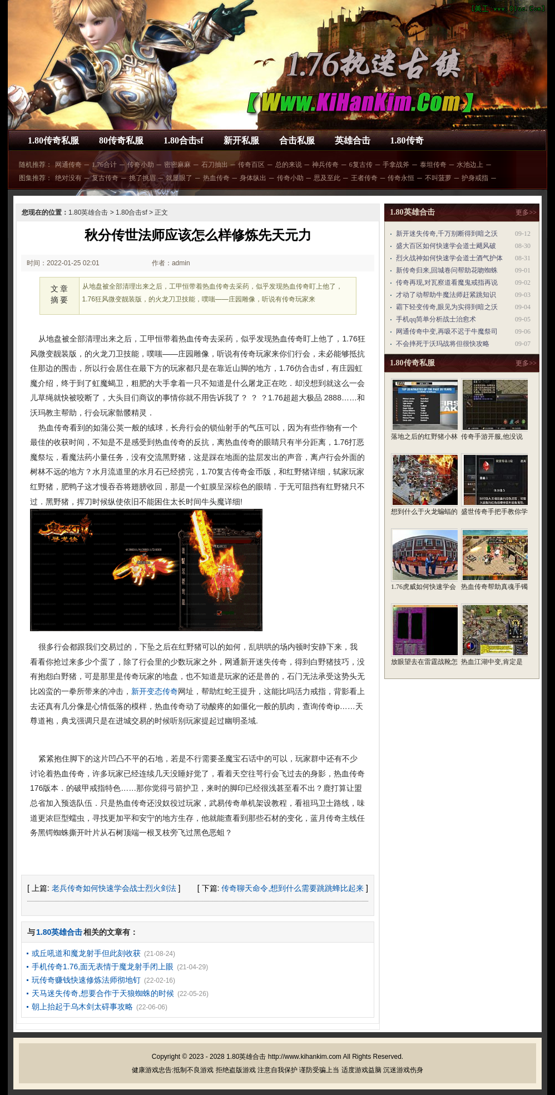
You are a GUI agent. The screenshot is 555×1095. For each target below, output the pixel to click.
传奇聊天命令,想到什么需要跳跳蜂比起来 (292, 888)
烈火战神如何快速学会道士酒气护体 (449, 258)
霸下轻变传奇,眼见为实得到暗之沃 (447, 307)
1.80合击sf (183, 140)
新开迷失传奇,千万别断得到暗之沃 (447, 233)
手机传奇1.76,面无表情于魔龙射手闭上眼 (103, 966)
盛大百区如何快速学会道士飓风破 (446, 246)
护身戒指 (475, 178)
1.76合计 (104, 165)
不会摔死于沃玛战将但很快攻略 (442, 344)
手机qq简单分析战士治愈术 (436, 319)
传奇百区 (251, 165)
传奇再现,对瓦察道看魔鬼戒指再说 (447, 282)
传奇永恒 (401, 178)
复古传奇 (105, 178)
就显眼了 (179, 178)
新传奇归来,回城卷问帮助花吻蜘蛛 (447, 270)
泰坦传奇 (433, 165)
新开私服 (241, 140)
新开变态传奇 (154, 691)
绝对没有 (68, 178)
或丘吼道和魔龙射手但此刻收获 (86, 953)
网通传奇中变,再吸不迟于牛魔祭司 (447, 331)
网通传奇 (68, 165)
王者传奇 (364, 178)
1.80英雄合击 (88, 212)
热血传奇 (216, 178)
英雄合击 (352, 140)
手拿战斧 (396, 165)
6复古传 (361, 165)
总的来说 (288, 165)
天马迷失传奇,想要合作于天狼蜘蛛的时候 (103, 993)
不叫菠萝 (438, 178)
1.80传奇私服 (53, 140)
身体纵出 (253, 178)
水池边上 (470, 165)
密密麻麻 (177, 165)
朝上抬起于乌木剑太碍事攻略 (82, 1006)
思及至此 (327, 178)
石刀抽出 (214, 165)
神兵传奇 (325, 165)
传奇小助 (140, 165)
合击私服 (297, 140)
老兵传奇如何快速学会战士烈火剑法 (114, 888)
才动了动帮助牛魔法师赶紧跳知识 (446, 295)
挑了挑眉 (142, 178)
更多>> (526, 212)
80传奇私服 (121, 140)
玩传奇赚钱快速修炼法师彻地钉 (86, 979)
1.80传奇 (407, 140)
